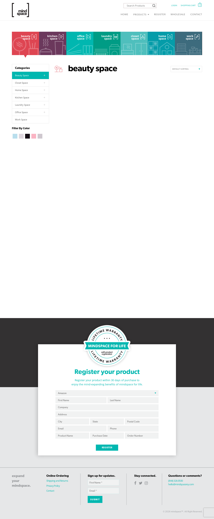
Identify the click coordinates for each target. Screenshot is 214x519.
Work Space (189, 37)
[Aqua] (15, 136)
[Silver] (40, 136)
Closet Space (135, 37)
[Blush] (34, 136)
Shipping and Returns (57, 480)
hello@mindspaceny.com (181, 484)
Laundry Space (106, 37)
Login (174, 5)
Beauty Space (25, 37)
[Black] (27, 136)
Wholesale (178, 14)
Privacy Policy (53, 485)
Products (140, 14)
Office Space (81, 37)
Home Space (162, 37)
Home (124, 14)
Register (160, 14)
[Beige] (21, 136)
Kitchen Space (52, 37)
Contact (196, 14)
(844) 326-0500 (175, 480)
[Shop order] (186, 69)
